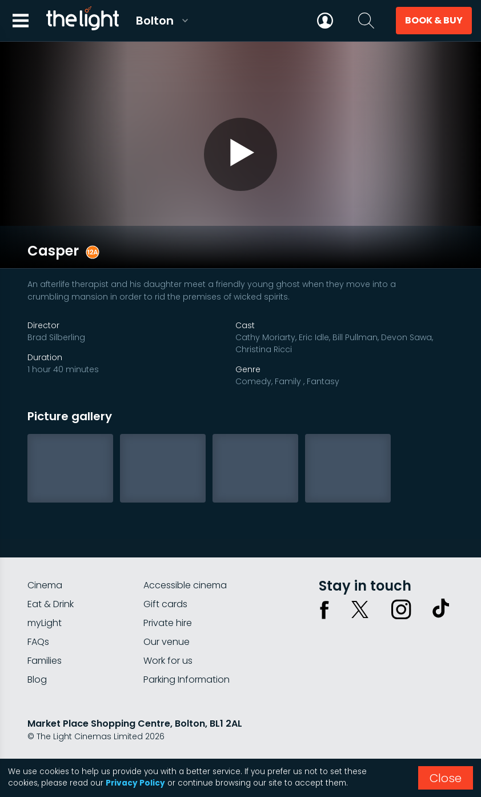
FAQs (38, 610)
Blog (37, 648)
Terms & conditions (130, 736)
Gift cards (165, 573)
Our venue (166, 610)
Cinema (44, 554)
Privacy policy (55, 736)
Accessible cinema (185, 554)
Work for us (168, 629)
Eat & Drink (50, 573)
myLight (44, 592)
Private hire (167, 592)
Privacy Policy (135, 783)
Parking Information (186, 648)
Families (44, 629)
